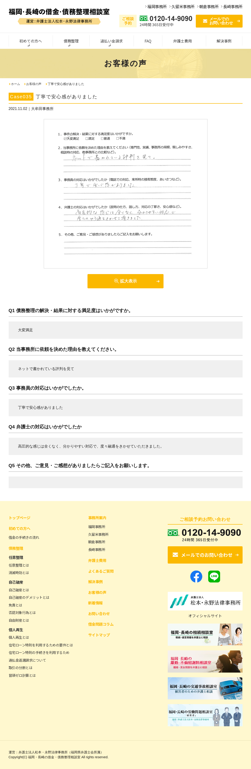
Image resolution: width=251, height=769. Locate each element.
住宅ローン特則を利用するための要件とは (41, 644)
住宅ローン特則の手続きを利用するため (39, 652)
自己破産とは (19, 589)
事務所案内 (97, 517)
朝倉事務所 (96, 541)
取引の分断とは (21, 667)
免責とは (15, 605)
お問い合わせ (99, 613)
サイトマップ (99, 635)
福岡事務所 (96, 526)
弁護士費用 (97, 560)
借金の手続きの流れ (24, 537)
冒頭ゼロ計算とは (22, 675)
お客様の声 (33, 84)
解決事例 (95, 581)
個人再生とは (19, 637)
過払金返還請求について (27, 660)
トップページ (19, 517)
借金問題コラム (101, 624)
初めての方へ (19, 528)
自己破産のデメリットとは (29, 597)
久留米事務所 (98, 534)
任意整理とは (19, 565)
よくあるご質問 (101, 571)
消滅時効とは (19, 572)
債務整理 (16, 548)
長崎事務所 (96, 549)
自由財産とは (19, 620)
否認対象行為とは (22, 612)
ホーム (15, 84)
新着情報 (95, 603)
